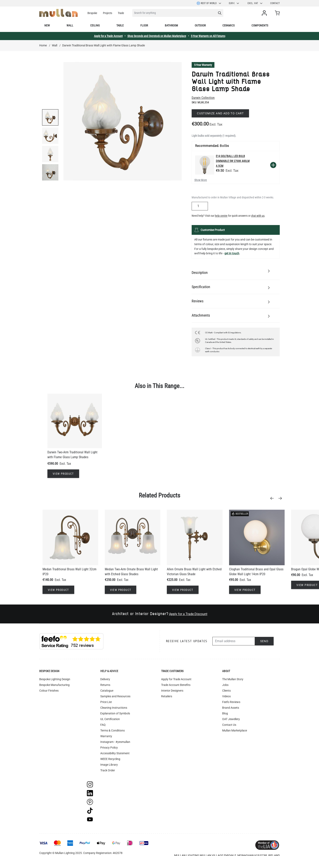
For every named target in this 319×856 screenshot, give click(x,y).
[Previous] (273, 498)
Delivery (105, 679)
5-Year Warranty (203, 65)
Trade (121, 13)
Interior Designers (172, 690)
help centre (221, 215)
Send (264, 641)
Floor (144, 25)
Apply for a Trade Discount (188, 614)
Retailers (166, 696)
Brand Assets (230, 707)
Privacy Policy (109, 747)
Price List (106, 702)
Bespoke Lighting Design (54, 679)
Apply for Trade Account (176, 679)
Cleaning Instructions (113, 707)
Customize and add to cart (220, 113)
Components (259, 25)
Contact (275, 3)
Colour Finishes (49, 690)
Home (43, 45)
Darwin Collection (203, 98)
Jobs (225, 685)
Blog (225, 713)
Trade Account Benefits (175, 685)
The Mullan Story (232, 679)
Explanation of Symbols (115, 713)
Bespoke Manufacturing (54, 685)
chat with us (257, 215)
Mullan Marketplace (234, 730)
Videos (226, 696)
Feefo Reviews (231, 702)
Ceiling (95, 25)
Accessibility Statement (115, 753)
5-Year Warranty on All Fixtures (208, 36)
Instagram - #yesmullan (115, 741)
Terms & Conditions (112, 730)
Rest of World (209, 3)
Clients (226, 690)
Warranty (106, 736)
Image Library (109, 764)
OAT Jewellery (231, 719)
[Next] (281, 498)
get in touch (231, 253)
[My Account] (265, 13)
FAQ (103, 724)
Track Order (107, 770)
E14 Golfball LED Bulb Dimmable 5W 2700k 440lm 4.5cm (233, 160)
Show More (200, 180)
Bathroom (171, 25)
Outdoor (200, 25)
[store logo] (58, 13)
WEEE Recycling (110, 759)
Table (120, 25)
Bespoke (92, 13)
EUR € (234, 3)
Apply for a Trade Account (108, 36)
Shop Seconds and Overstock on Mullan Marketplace (156, 36)
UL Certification (110, 719)
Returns (105, 685)
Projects (107, 13)
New (47, 25)
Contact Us (229, 724)
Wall (70, 25)
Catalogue (106, 690)
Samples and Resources (115, 696)
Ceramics (228, 25)
